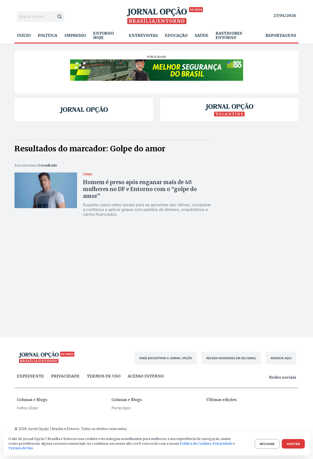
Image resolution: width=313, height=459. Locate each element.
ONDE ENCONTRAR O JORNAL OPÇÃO (165, 358)
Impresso (75, 35)
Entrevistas (143, 35)
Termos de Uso (20, 448)
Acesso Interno (146, 376)
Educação (176, 35)
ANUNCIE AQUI (280, 358)
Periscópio (120, 408)
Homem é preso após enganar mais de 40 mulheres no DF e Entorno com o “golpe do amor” (140, 189)
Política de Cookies (195, 443)
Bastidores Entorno (229, 35)
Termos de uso (103, 376)
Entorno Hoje (103, 35)
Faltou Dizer (27, 408)
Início (24, 35)
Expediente (30, 376)
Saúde (201, 35)
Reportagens (280, 35)
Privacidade (65, 376)
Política (47, 35)
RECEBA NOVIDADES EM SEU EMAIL (231, 358)
